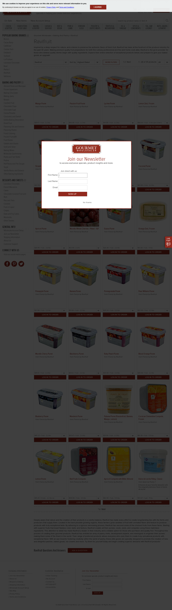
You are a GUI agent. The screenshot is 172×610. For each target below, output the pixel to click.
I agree (98, 7)
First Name (53, 175)
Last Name (53, 181)
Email (55, 187)
